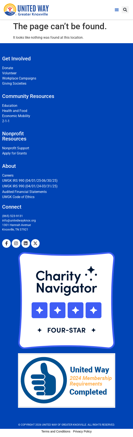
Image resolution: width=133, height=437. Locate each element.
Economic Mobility (16, 116)
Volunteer (9, 73)
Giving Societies (14, 83)
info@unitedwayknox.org (19, 220)
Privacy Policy (82, 431)
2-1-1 (6, 121)
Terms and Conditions (55, 431)
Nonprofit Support (15, 148)
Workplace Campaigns (19, 78)
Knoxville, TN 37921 (15, 229)
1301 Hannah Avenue (16, 225)
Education (9, 106)
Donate (7, 68)
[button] (117, 9)
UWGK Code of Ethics (18, 197)
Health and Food (14, 111)
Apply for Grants (14, 153)
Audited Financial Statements (24, 192)
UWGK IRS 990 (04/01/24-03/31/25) (30, 186)
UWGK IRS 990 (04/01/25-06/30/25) (30, 181)
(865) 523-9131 (12, 216)
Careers (7, 175)
